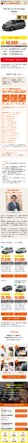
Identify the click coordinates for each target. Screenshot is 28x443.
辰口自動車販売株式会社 (6, 423)
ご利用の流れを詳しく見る (13, 377)
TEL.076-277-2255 (21, 424)
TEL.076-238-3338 (21, 411)
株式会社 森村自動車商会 (7, 428)
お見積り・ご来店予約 (13, 399)
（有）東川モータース (6, 410)
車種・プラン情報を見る (13, 318)
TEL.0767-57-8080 (21, 429)
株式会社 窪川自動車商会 (7, 415)
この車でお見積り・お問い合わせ (13, 60)
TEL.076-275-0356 (21, 416)
